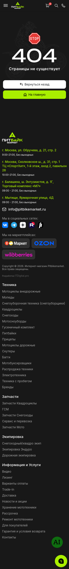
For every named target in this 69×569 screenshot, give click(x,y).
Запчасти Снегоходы (17, 415)
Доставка (9, 495)
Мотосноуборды (14, 321)
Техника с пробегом (17, 381)
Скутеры (8, 351)
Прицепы (8, 339)
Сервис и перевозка (17, 421)
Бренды (7, 387)
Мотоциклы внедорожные (21, 291)
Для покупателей (15, 525)
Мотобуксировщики (16, 363)
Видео (6, 471)
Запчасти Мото (13, 427)
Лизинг (7, 477)
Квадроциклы (12, 309)
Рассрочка (10, 513)
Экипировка (12, 437)
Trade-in (8, 489)
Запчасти (10, 397)
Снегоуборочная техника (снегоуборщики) (33, 303)
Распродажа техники (17, 369)
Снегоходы (10, 315)
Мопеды (8, 297)
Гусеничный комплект (18, 327)
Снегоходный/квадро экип (21, 443)
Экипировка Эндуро (17, 449)
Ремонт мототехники (17, 519)
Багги (6, 357)
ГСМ (5, 409)
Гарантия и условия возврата (23, 531)
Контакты (9, 537)
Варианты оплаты (15, 483)
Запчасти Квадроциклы (19, 403)
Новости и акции (14, 501)
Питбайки (9, 333)
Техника (9, 285)
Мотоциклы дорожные (18, 345)
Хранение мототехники (19, 507)
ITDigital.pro (22, 275)
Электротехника (14, 375)
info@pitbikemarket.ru (27, 209)
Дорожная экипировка (19, 455)
